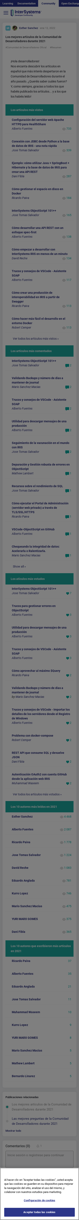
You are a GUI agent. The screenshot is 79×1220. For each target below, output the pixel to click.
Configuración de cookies (39, 1203)
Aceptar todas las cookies (39, 1215)
